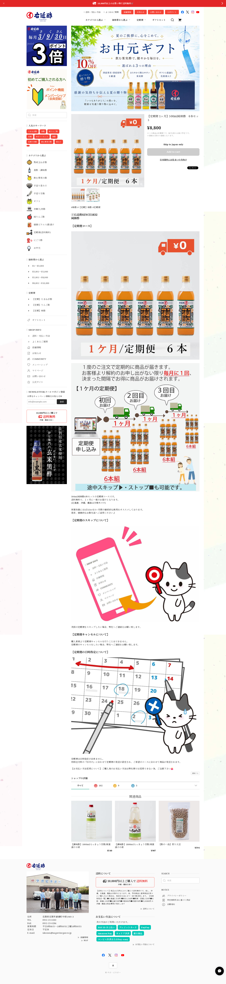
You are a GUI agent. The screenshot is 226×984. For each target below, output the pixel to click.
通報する (195, 773)
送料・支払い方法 (93, 12)
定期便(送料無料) (42, 232)
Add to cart (173, 151)
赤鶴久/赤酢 (39, 209)
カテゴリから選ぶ (95, 19)
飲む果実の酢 (40, 178)
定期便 (142, 19)
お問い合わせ (155, 12)
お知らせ (140, 12)
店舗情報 (127, 12)
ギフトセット (159, 19)
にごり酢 (38, 240)
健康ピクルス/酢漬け (44, 224)
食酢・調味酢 (40, 170)
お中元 (37, 248)
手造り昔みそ (40, 185)
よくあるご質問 (112, 12)
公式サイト (172, 12)
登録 (62, 401)
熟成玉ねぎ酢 (40, 162)
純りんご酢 (39, 217)
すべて (80, 785)
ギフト (37, 201)
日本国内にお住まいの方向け (173, 159)
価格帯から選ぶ (121, 19)
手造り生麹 (39, 193)
